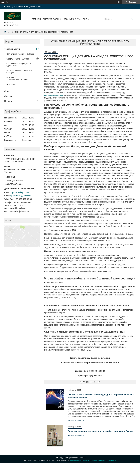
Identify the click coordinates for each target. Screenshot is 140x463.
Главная (36, 19)
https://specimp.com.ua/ (20, 192)
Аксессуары (11, 84)
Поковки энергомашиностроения (17, 78)
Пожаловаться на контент (79, 460)
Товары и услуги (12, 49)
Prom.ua (82, 458)
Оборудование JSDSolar (17, 59)
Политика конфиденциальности (103, 460)
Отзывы (8, 96)
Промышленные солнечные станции (19, 71)
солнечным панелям (53, 95)
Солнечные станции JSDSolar (20, 54)
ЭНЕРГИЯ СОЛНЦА (52, 19)
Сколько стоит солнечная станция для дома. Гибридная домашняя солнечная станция (101, 395)
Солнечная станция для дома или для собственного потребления (100, 431)
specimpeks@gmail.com (21, 196)
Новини (8, 101)
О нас (7, 91)
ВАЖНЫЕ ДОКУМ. (72, 19)
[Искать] (132, 19)
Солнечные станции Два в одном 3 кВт (18, 65)
